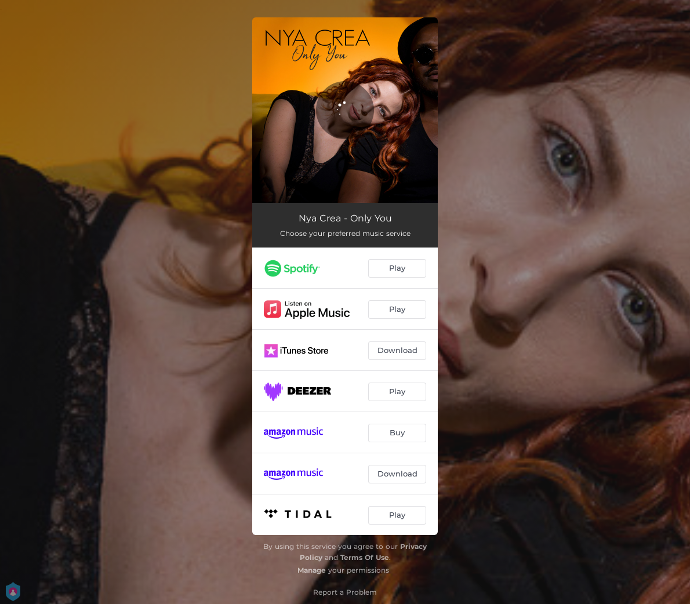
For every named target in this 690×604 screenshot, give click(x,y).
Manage (311, 570)
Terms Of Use (364, 557)
